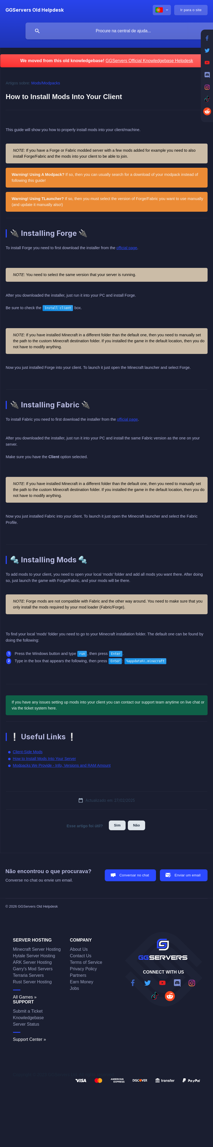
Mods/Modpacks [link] (45, 83)
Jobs (74, 988)
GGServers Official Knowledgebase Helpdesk (149, 60)
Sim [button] (117, 825)
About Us (79, 949)
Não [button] (136, 825)
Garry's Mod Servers (33, 969)
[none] (34, 10)
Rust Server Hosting (32, 982)
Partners (78, 975)
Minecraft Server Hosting (37, 949)
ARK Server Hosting (32, 962)
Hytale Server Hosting (34, 955)
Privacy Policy (83, 969)
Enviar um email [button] (187, 875)
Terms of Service (86, 962)
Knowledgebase (28, 1017)
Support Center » (29, 1039)
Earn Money (81, 982)
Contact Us (80, 955)
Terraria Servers (28, 975)
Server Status (26, 1024)
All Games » (25, 997)
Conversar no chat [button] (134, 875)
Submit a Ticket (28, 1011)
